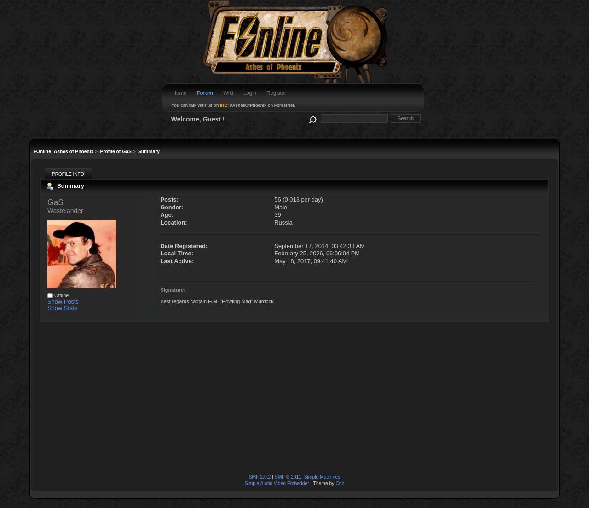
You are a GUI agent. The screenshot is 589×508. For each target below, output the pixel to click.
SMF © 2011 (288, 476)
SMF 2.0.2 (260, 476)
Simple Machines (322, 476)
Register (276, 93)
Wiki (228, 93)
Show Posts (63, 301)
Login (249, 93)
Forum (204, 93)
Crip (339, 483)
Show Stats (62, 308)
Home (180, 93)
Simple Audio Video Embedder (277, 483)
